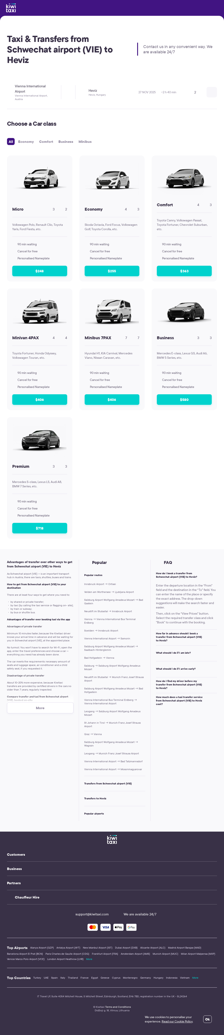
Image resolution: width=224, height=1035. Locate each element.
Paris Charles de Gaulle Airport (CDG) (67, 953)
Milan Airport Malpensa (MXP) (198, 953)
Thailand (73, 977)
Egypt (94, 977)
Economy (26, 141)
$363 (184, 271)
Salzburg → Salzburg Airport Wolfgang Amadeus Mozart (112, 667)
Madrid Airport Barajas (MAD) (184, 947)
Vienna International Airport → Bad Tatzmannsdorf (113, 761)
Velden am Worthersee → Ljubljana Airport (109, 592)
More (89, 959)
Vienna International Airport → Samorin (107, 638)
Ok (207, 1019)
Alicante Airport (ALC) (152, 947)
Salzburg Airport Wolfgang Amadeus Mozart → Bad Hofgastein (113, 690)
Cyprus (116, 977)
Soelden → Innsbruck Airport (101, 630)
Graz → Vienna (93, 734)
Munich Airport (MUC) (165, 953)
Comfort (46, 141)
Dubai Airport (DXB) (126, 947)
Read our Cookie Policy (177, 1021)
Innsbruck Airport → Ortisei (100, 584)
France (84, 977)
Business (65, 141)
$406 (39, 399)
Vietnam (185, 977)
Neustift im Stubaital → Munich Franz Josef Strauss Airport (114, 678)
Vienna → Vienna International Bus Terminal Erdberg (110, 620)
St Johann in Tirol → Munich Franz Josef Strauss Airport (112, 724)
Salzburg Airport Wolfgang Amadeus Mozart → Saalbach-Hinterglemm (111, 648)
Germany (145, 977)
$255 (112, 271)
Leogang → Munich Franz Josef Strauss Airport (111, 753)
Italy (62, 977)
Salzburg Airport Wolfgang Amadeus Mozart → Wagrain (111, 743)
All (11, 141)
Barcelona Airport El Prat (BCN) (25, 953)
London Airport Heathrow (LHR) (65, 959)
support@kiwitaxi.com (88, 914)
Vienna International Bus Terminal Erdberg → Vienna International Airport (110, 701)
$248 (39, 271)
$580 (184, 399)
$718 (40, 528)
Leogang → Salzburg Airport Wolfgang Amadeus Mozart (112, 713)
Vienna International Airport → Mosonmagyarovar (113, 769)
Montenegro (130, 977)
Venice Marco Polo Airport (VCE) (26, 959)
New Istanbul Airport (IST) (97, 947)
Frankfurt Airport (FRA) (105, 953)
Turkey (37, 977)
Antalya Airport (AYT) (68, 947)
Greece (105, 977)
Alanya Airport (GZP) (42, 947)
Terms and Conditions (118, 1006)
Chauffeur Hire (27, 897)
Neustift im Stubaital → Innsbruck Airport (108, 611)
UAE (46, 977)
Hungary (158, 977)
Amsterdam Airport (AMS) (135, 953)
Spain (54, 977)
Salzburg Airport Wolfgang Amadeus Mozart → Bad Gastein (113, 601)
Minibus (85, 141)
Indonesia (171, 977)
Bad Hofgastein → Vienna (99, 657)
